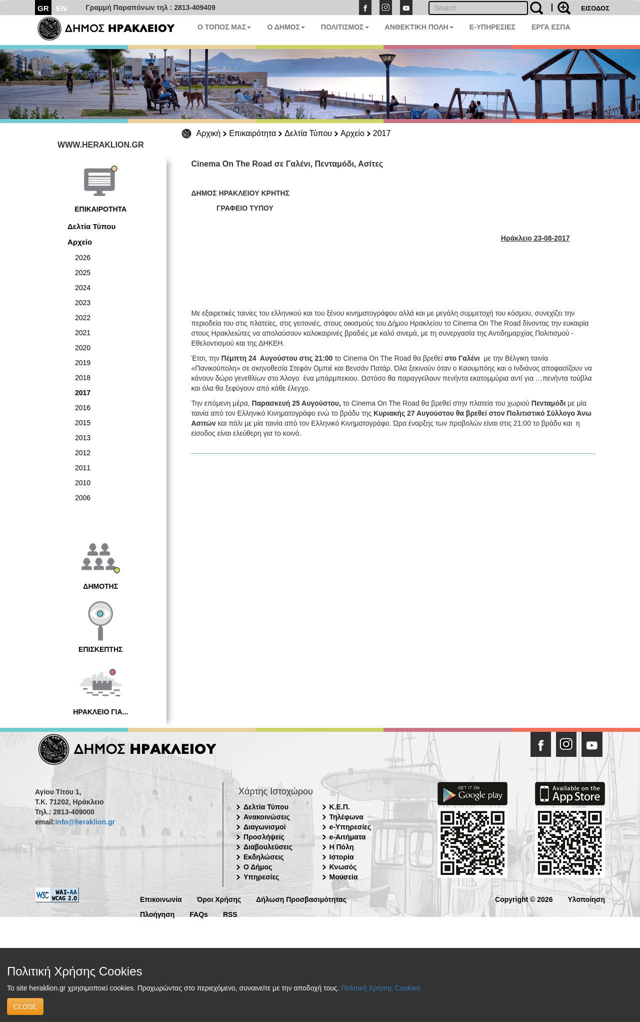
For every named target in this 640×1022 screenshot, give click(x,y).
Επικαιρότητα (252, 133)
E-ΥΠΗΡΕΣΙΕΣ (493, 27)
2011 (82, 468)
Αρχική (208, 133)
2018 (82, 378)
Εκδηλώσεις (264, 857)
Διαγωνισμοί (265, 827)
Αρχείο (352, 133)
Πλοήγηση (157, 913)
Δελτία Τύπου (308, 133)
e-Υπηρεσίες (351, 827)
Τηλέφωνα (347, 817)
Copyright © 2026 (523, 898)
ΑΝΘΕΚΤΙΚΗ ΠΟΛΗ (419, 27)
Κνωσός (343, 867)
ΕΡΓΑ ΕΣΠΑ (551, 27)
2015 (82, 423)
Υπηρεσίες (261, 877)
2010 (82, 483)
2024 (82, 288)
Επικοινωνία (161, 898)
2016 (82, 408)
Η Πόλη (342, 847)
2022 (82, 318)
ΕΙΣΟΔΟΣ (595, 8)
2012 (82, 453)
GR (43, 8)
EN (61, 8)
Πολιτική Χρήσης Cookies (380, 988)
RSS (230, 913)
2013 (82, 438)
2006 (82, 498)
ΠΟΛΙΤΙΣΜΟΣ (345, 27)
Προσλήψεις (264, 837)
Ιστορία (342, 857)
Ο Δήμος (258, 867)
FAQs (199, 913)
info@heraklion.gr (84, 822)
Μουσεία (344, 877)
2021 (82, 333)
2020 (82, 348)
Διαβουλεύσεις (268, 847)
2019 (82, 363)
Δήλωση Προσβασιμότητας (301, 898)
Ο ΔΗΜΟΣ (285, 27)
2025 (82, 273)
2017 (382, 133)
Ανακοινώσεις (267, 817)
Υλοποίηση (586, 898)
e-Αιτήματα (348, 837)
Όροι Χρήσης (219, 898)
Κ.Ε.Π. (340, 807)
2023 (82, 303)
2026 (82, 258)
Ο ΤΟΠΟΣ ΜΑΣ (224, 27)
